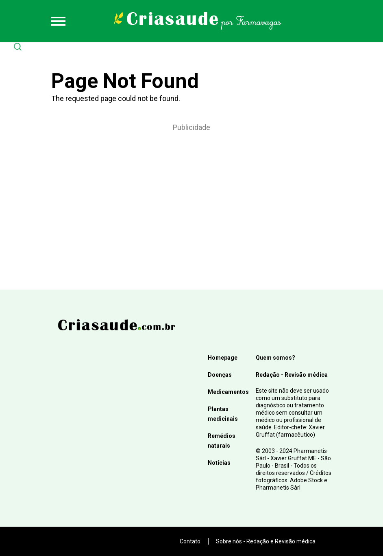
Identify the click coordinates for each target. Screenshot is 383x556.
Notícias (219, 462)
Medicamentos (228, 392)
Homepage (222, 357)
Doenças (220, 374)
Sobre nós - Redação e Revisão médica (266, 541)
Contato (190, 541)
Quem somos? (275, 357)
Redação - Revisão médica (292, 374)
